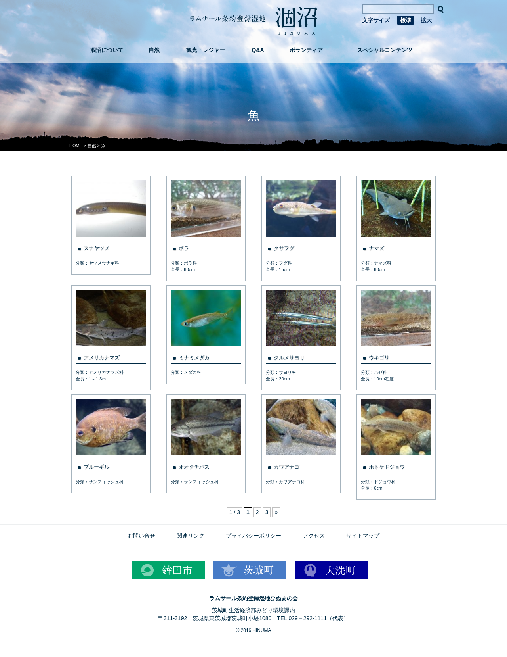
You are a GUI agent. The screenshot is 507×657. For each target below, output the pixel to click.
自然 (154, 50)
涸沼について (107, 50)
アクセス (314, 535)
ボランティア (306, 50)
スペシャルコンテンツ (384, 50)
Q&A (258, 50)
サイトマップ (362, 535)
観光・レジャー (205, 50)
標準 (405, 20)
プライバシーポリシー (253, 535)
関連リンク (190, 535)
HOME (75, 145)
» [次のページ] (276, 512)
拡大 (426, 20)
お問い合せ (141, 535)
